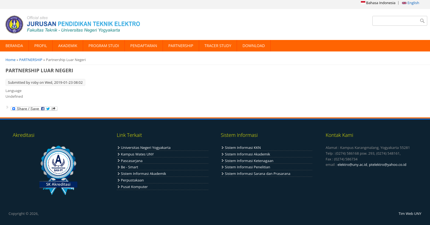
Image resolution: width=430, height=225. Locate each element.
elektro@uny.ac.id (352, 164)
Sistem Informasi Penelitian (247, 167)
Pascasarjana (132, 160)
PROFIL (40, 45)
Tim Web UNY (410, 213)
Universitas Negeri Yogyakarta (146, 147)
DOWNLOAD (253, 45)
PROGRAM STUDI (104, 45)
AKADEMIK (67, 45)
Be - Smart (129, 167)
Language (13, 90)
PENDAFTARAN (143, 45)
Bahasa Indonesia (378, 2)
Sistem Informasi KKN (243, 147)
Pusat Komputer (134, 186)
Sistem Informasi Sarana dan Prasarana (257, 173)
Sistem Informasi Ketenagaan (249, 160)
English (410, 2)
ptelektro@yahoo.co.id (387, 164)
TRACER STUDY (218, 45)
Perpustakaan (132, 180)
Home (10, 59)
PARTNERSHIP (180, 45)
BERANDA (14, 45)
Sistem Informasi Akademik (143, 173)
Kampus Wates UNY (137, 154)
